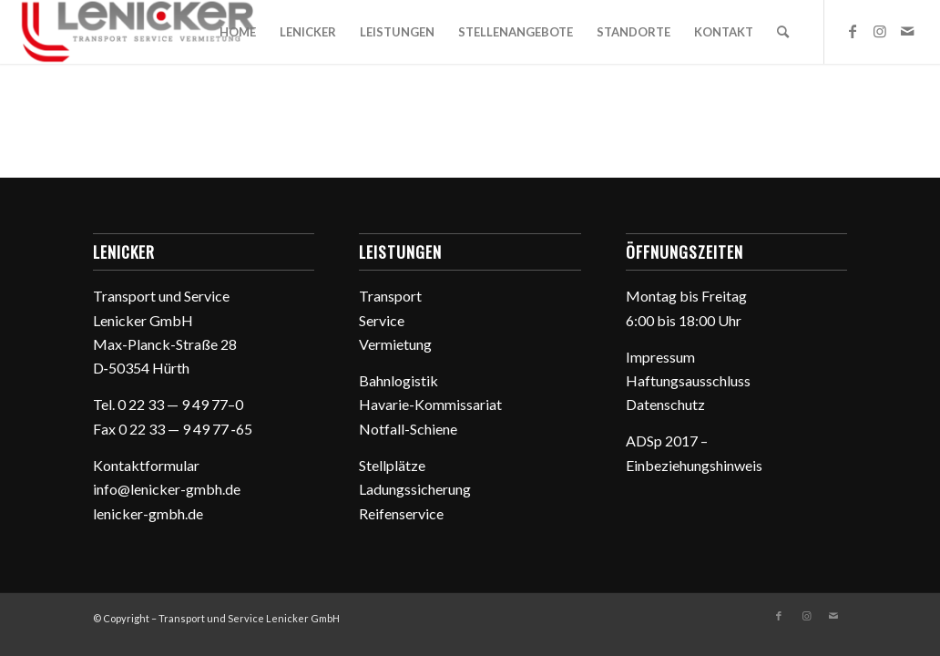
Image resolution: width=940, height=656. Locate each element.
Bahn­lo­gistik (398, 380)
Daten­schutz (665, 404)
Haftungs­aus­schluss (688, 380)
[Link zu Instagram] (880, 31)
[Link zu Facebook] (852, 31)
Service (381, 320)
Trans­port (390, 295)
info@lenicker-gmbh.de (166, 488)
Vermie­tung (395, 344)
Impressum (660, 356)
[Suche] (783, 32)
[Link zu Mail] (907, 31)
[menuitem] (238, 32)
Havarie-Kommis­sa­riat (430, 404)
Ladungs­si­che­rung (415, 488)
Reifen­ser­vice (401, 513)
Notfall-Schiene (408, 428)
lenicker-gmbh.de (148, 513)
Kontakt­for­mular (146, 465)
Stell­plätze (392, 465)
